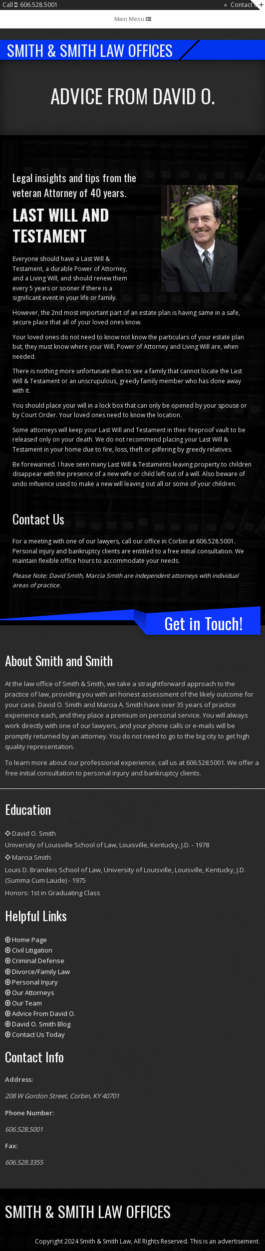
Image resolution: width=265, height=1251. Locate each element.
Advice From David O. (43, 1013)
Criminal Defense (38, 960)
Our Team (27, 1003)
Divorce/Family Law (41, 971)
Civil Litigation (32, 950)
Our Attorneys (33, 992)
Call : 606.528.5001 (30, 4)
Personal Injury (35, 982)
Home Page (29, 939)
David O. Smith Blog (41, 1023)
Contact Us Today (38, 1034)
